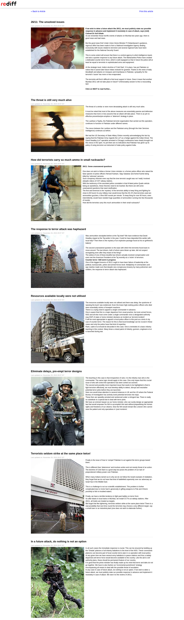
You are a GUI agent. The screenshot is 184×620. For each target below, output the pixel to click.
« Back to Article (38, 11)
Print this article (146, 11)
